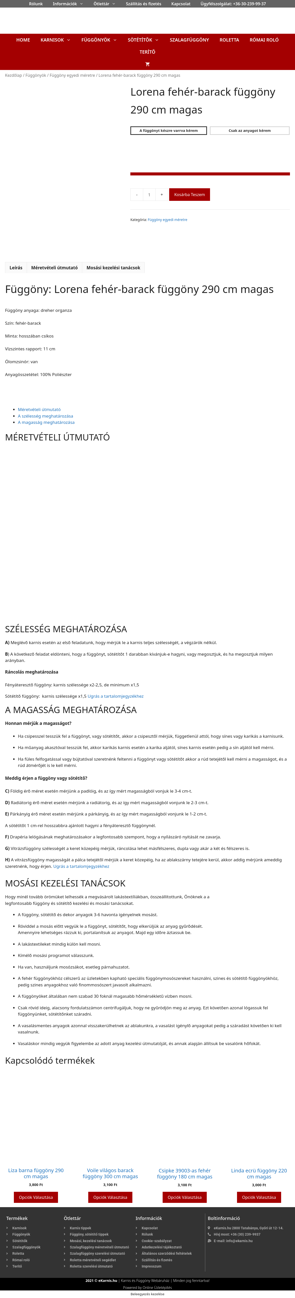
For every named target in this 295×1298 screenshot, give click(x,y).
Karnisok (58, 40)
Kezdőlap (13, 75)
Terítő (148, 52)
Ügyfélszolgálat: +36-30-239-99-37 (233, 4)
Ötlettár (107, 4)
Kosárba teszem (189, 194)
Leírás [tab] (16, 268)
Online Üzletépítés (157, 1287)
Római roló (264, 40)
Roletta (229, 40)
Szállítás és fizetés (143, 4)
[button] (82, 4)
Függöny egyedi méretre (72, 75)
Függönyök (102, 40)
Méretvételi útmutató (39, 409)
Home (23, 40)
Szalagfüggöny (189, 40)
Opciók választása (36, 1197)
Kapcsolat (181, 4)
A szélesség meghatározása (45, 416)
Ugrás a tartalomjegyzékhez (115, 696)
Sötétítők (146, 40)
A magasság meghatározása (46, 422)
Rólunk (36, 4)
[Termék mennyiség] (149, 194)
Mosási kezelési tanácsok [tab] (113, 268)
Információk (70, 4)
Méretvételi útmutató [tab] (54, 268)
